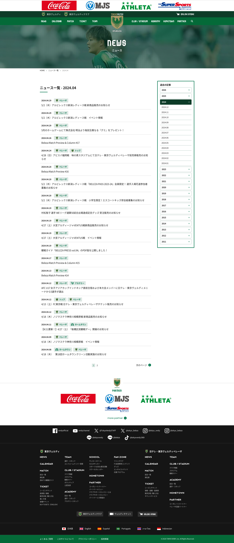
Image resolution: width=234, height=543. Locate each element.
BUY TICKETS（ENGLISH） (49, 504)
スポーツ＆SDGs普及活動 (98, 466)
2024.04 (165, 148)
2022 (164, 175)
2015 (164, 217)
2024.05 (165, 142)
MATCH (70, 21)
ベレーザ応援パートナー (178, 506)
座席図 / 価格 (44, 493)
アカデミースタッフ (71, 501)
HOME (42, 70)
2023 (164, 169)
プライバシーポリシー (87, 539)
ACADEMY (155, 21)
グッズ (116, 466)
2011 (164, 241)
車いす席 (43, 499)
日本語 (67, 528)
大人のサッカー (94, 464)
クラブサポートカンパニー (98, 495)
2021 (164, 181)
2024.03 (165, 153)
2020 (164, 187)
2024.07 (165, 132)
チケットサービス (151, 496)
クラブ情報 (68, 474)
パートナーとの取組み (97, 497)
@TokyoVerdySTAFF (105, 430)
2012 (164, 235)
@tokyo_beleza (129, 430)
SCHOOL (94, 457)
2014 (164, 223)
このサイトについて (65, 539)
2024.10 (165, 117)
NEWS (43, 21)
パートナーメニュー (96, 489)
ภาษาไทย (143, 528)
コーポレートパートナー (97, 486)
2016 (164, 211)
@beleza (114, 437)
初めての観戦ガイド (47, 480)
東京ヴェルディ (54, 14)
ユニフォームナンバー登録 (74, 464)
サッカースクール (95, 461)
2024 (164, 102)
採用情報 (104, 539)
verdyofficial (60, 430)
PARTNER (181, 21)
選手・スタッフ (70, 461)
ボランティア (69, 482)
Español (104, 528)
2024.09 (165, 122)
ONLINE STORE (187, 14)
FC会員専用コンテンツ (122, 464)
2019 (164, 193)
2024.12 (165, 107)
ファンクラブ (118, 461)
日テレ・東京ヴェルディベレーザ (166, 451)
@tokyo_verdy (151, 430)
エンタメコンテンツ (121, 469)
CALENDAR (57, 21)
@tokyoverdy (95, 437)
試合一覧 (43, 474)
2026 (164, 90)
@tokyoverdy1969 (134, 437)
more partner (115, 418)
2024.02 (165, 158)
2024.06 (165, 137)
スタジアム (68, 477)
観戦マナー (68, 480)
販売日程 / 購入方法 (46, 496)
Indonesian (164, 528)
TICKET (83, 21)
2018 (164, 199)
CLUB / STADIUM (140, 21)
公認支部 (68, 485)
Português (123, 528)
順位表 (42, 477)
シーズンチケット (46, 490)
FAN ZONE (120, 457)
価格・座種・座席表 (152, 490)
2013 (164, 229)
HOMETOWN (168, 21)
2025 (164, 96)
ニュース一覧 (53, 70)
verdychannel (81, 430)
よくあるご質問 (46, 539)
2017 (164, 205)
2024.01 (165, 163)
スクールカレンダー (96, 469)
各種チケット (44, 501)
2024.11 (165, 112)
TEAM (95, 21)
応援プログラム (119, 472)
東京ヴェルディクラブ (79, 14)
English (85, 528)
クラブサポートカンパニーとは (100, 492)
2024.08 (165, 127)
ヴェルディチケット (122, 514)
